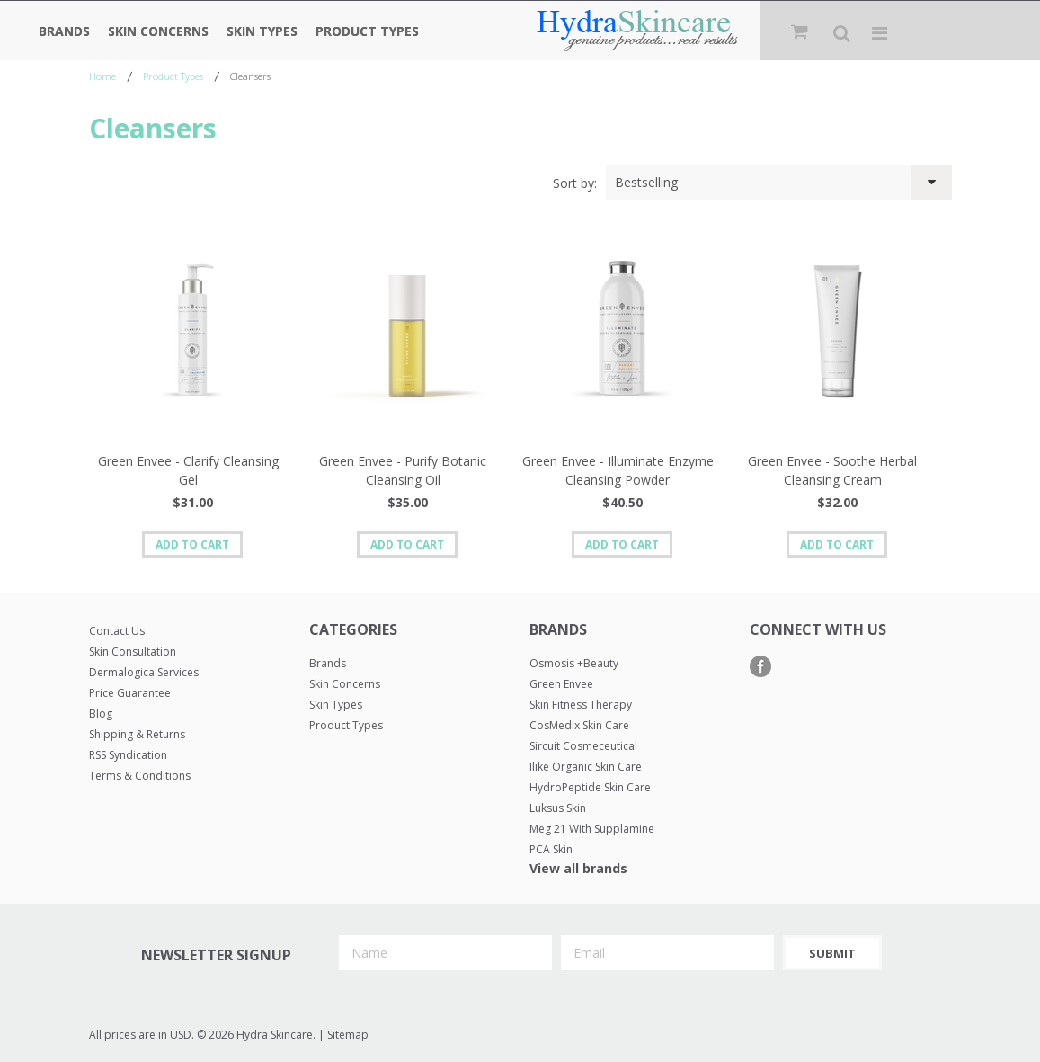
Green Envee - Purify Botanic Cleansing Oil (402, 470)
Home (102, 76)
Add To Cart (192, 544)
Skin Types (262, 31)
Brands (64, 31)
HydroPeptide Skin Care (590, 787)
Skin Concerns (158, 31)
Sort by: (575, 183)
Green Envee (561, 684)
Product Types (367, 31)
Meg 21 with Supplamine (591, 828)
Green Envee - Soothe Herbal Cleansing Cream (832, 470)
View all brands (578, 868)
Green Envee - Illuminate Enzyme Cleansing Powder (618, 470)
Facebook (761, 667)
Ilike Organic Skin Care (585, 766)
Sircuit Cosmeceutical (583, 746)
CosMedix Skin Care (579, 725)
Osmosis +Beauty (573, 663)
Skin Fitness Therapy (580, 704)
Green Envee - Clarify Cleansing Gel (188, 470)
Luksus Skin (557, 808)
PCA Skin (551, 849)
